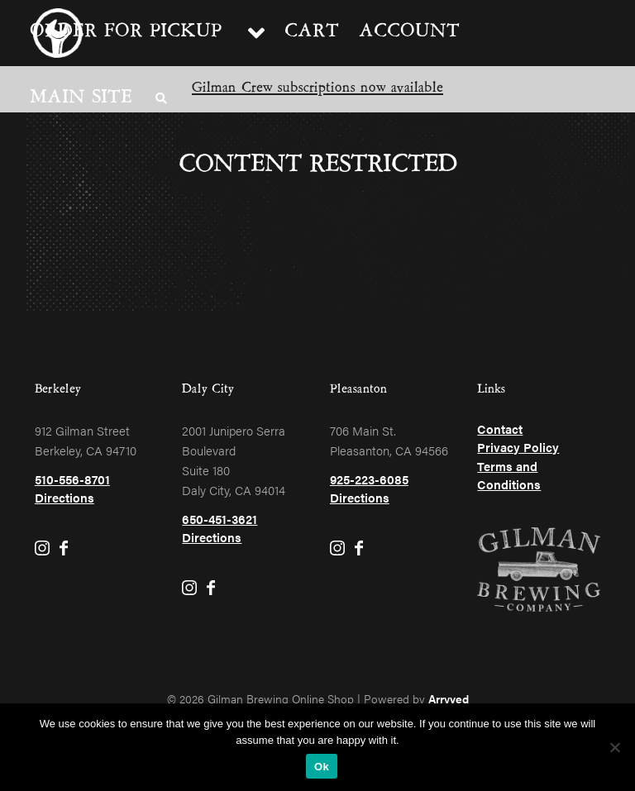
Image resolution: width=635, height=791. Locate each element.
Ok (321, 766)
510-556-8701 (72, 479)
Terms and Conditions (509, 475)
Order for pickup (126, 32)
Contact (500, 428)
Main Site (81, 98)
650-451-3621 (219, 518)
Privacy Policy (518, 446)
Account (409, 32)
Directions (64, 497)
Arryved (448, 698)
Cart (311, 32)
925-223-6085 (369, 479)
